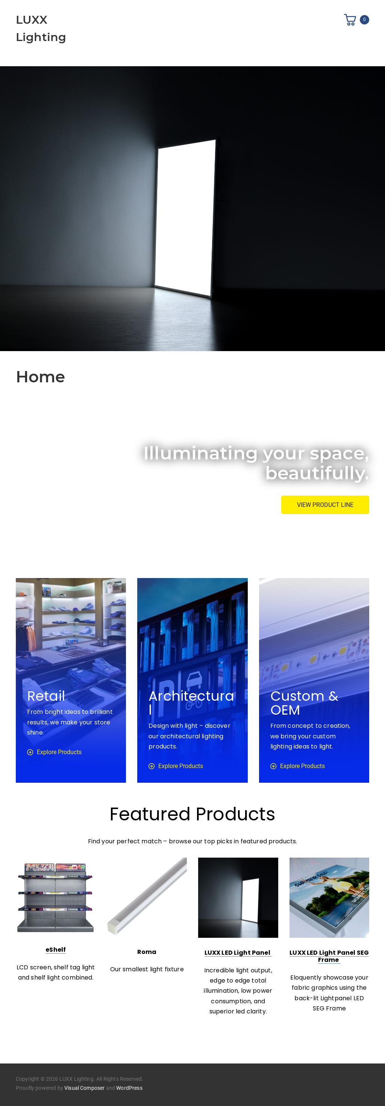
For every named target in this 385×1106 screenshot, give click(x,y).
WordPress (129, 1088)
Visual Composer (84, 1088)
